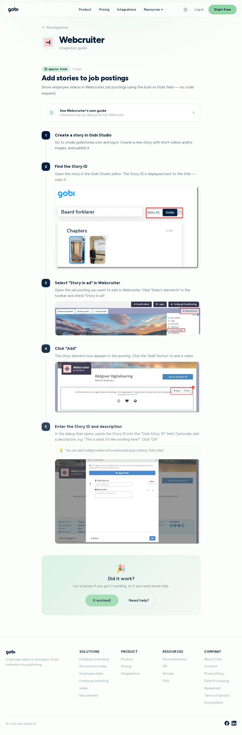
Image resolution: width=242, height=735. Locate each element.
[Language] (185, 9)
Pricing (104, 10)
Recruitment (88, 696)
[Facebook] (227, 724)
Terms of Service (216, 696)
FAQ (166, 681)
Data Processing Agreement (216, 684)
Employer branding (93, 659)
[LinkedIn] (234, 724)
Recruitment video (93, 666)
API (165, 666)
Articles (168, 674)
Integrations (126, 10)
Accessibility (213, 703)
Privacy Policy (214, 674)
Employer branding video (93, 684)
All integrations (55, 27)
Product (85, 10)
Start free (222, 10)
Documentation (175, 659)
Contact (210, 666)
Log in (199, 10)
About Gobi (213, 659)
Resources (153, 10)
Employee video (91, 674)
